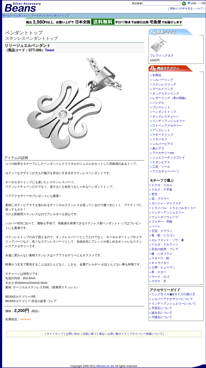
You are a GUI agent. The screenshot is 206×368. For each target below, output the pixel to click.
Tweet (49, 50)
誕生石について (161, 312)
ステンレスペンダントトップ (52, 15)
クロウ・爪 (158, 281)
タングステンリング (165, 93)
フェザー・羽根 (161, 221)
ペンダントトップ (23, 15)
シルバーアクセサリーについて (172, 299)
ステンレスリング (164, 84)
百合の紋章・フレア (164, 249)
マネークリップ (162, 134)
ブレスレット (161, 107)
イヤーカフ (159, 139)
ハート (155, 226)
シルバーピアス (162, 143)
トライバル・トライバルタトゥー (173, 208)
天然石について (161, 308)
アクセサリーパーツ (165, 171)
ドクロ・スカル (161, 185)
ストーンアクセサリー (167, 125)
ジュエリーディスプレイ (168, 157)
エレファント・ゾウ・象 (167, 240)
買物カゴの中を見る (181, 8)
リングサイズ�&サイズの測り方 (173, 294)
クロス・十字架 (161, 189)
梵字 (154, 194)
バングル (158, 102)
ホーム (6, 15)
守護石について (161, 317)
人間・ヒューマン (163, 267)
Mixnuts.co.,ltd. (105, 366)
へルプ (199, 8)
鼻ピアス (158, 148)
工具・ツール (161, 166)
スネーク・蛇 (160, 258)
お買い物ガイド (117, 333)
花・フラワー (160, 198)
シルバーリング (162, 79)
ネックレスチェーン (165, 116)
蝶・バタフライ (161, 253)
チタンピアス (161, 162)
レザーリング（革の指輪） (170, 98)
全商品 (156, 75)
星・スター (158, 272)
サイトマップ (55, 333)
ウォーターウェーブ (164, 217)
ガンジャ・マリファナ (166, 203)
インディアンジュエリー (168, 121)
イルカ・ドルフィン (164, 244)
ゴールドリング (162, 89)
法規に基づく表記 (94, 333)
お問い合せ (73, 333)
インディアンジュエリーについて (173, 303)
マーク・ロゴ (160, 276)
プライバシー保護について (146, 333)
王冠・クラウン (161, 231)
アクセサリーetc (163, 153)
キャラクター (160, 263)
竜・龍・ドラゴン (163, 235)
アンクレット (161, 130)
